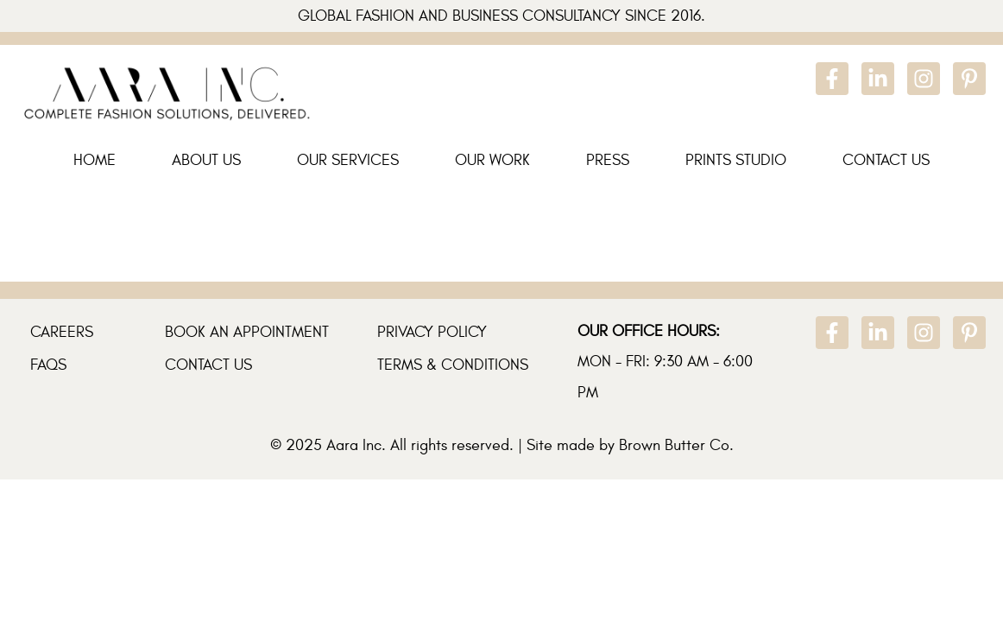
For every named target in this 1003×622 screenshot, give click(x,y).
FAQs (48, 365)
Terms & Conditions (452, 365)
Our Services (348, 160)
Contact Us (886, 160)
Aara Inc (354, 445)
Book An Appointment (247, 332)
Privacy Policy (432, 332)
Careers (61, 332)
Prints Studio (735, 160)
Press (607, 160)
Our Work (492, 160)
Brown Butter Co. (676, 445)
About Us (206, 160)
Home (94, 160)
